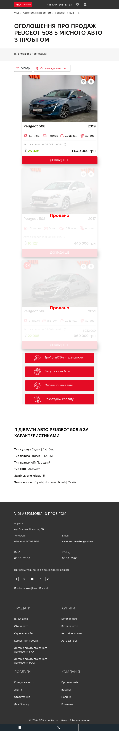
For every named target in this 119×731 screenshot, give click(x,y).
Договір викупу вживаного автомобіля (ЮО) (30, 661)
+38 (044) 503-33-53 (26, 541)
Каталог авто (69, 618)
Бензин (49, 456)
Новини (66, 697)
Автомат (34, 469)
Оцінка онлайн (23, 633)
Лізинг (18, 689)
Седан (36, 449)
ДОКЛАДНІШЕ (59, 160)
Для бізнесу (21, 704)
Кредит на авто (23, 682)
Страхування (22, 697)
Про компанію (70, 682)
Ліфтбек (48, 449)
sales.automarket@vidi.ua (77, 541)
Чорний (50, 482)
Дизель (37, 456)
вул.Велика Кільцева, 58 (29, 529)
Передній (43, 462)
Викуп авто (21, 618)
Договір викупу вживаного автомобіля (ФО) (30, 650)
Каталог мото (69, 626)
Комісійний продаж (26, 640)
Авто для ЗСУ (69, 640)
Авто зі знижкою (71, 633)
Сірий (39, 482)
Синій (72, 482)
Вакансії (66, 689)
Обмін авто (21, 626)
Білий (62, 482)
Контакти (67, 704)
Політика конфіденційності (31, 588)
